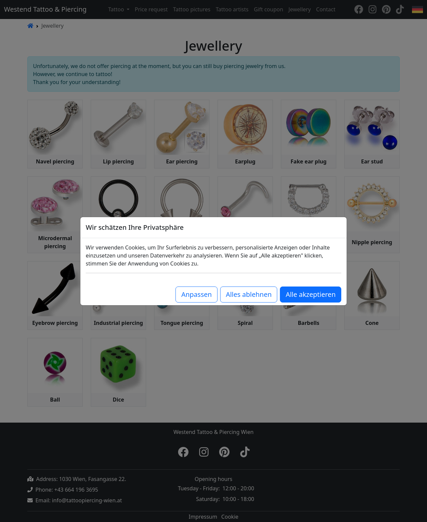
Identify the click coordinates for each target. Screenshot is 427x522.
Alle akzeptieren (311, 294)
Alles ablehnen (249, 294)
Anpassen (196, 294)
